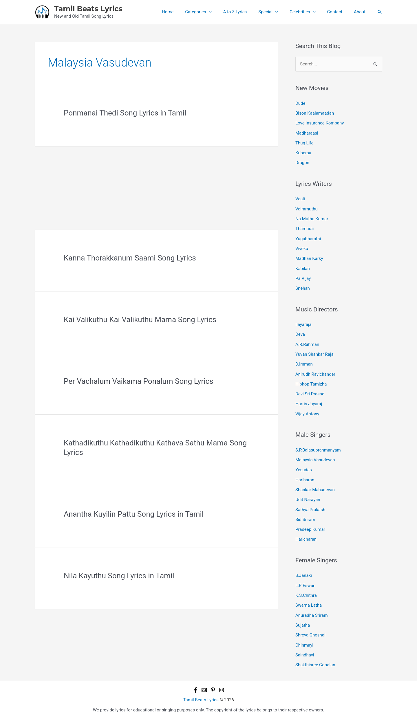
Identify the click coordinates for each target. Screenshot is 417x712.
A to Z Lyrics (248, 11)
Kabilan (302, 266)
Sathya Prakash (310, 504)
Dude (300, 103)
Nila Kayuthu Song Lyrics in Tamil (119, 575)
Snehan (302, 285)
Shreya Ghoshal (310, 628)
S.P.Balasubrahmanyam (318, 445)
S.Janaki (303, 569)
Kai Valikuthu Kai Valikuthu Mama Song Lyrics (140, 319)
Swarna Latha (308, 598)
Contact (339, 11)
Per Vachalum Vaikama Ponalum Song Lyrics (138, 381)
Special (275, 11)
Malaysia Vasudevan (315, 455)
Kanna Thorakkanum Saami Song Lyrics (130, 258)
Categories (211, 11)
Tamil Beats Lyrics (88, 8)
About (361, 11)
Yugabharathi (308, 236)
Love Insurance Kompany (319, 122)
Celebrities (307, 11)
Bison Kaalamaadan (314, 112)
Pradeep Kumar (310, 523)
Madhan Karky (309, 256)
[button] (379, 11)
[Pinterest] (212, 682)
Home (186, 11)
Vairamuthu (306, 207)
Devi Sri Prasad (309, 390)
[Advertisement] (156, 186)
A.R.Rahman (307, 341)
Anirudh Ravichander (315, 370)
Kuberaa (303, 152)
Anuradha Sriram (311, 608)
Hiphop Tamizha (311, 380)
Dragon (302, 161)
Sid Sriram (305, 514)
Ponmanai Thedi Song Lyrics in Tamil (125, 113)
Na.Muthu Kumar (311, 217)
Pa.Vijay (303, 275)
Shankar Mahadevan (315, 484)
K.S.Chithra (306, 589)
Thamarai (304, 227)
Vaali (300, 197)
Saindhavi (304, 647)
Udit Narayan (307, 494)
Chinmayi (304, 638)
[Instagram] (221, 682)
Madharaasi (306, 132)
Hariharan (304, 475)
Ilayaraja (303, 321)
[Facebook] (195, 682)
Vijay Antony (307, 409)
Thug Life (304, 142)
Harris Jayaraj (308, 400)
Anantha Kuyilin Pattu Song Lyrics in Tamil (134, 514)
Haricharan (306, 533)
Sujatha (302, 618)
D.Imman (304, 361)
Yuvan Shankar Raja (314, 351)
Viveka (301, 246)
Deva (300, 331)
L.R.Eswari (305, 579)
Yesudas (303, 465)
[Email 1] (204, 682)
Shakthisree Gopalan (315, 657)
